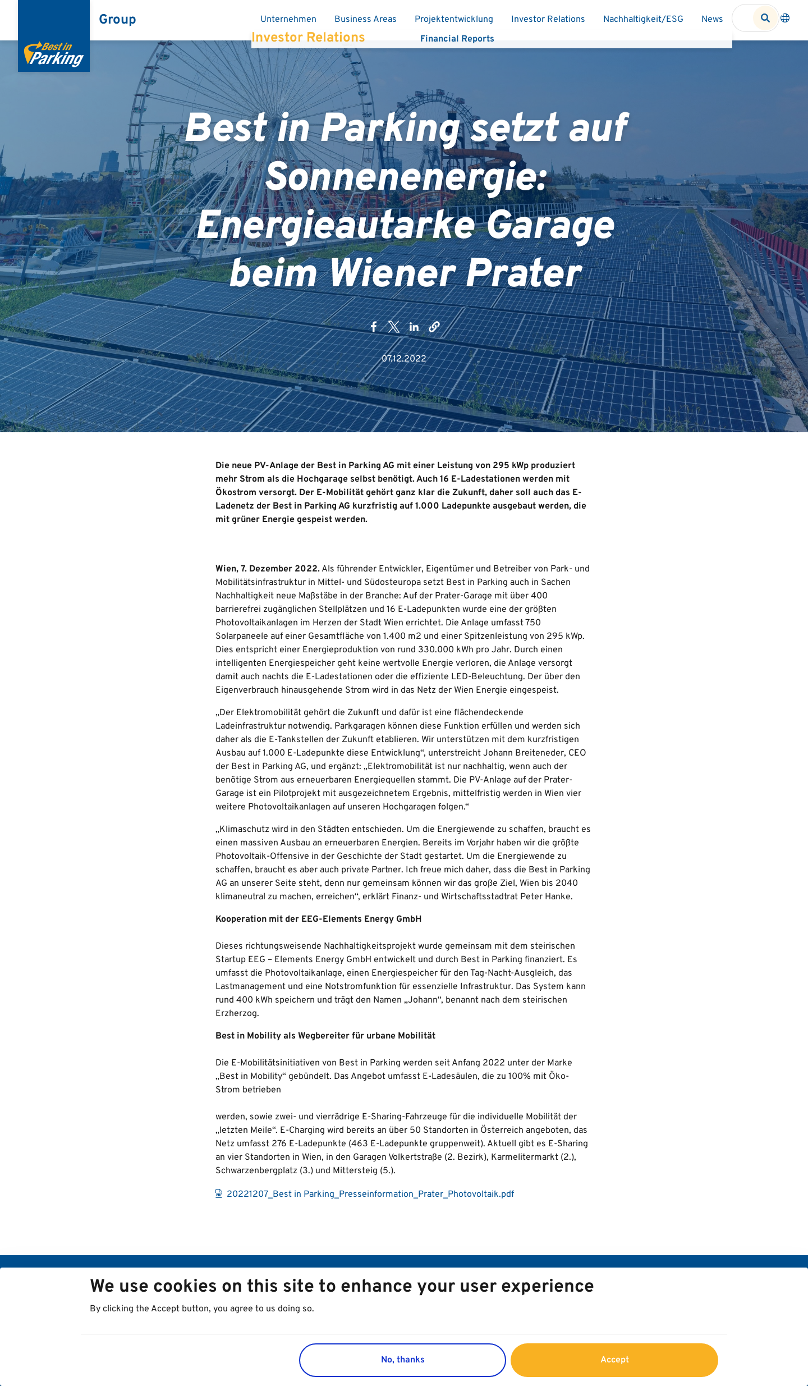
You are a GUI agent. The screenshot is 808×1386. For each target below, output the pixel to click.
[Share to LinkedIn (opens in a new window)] (414, 333)
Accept (614, 1360)
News (712, 19)
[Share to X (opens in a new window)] (394, 333)
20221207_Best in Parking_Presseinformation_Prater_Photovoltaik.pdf (370, 1207)
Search (765, 18)
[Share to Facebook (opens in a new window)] (374, 333)
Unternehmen (288, 19)
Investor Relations (548, 19)
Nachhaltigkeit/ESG (643, 19)
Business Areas (365, 19)
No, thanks (403, 1360)
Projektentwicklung (454, 19)
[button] (434, 333)
